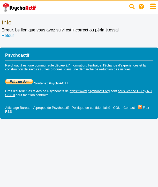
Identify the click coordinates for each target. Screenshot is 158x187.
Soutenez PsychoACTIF (37, 83)
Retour (8, 35)
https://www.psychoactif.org (90, 91)
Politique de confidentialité (91, 108)
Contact (129, 108)
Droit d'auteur (15, 91)
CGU (116, 108)
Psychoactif (55, 91)
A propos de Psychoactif (51, 108)
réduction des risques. (115, 69)
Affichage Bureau (18, 108)
